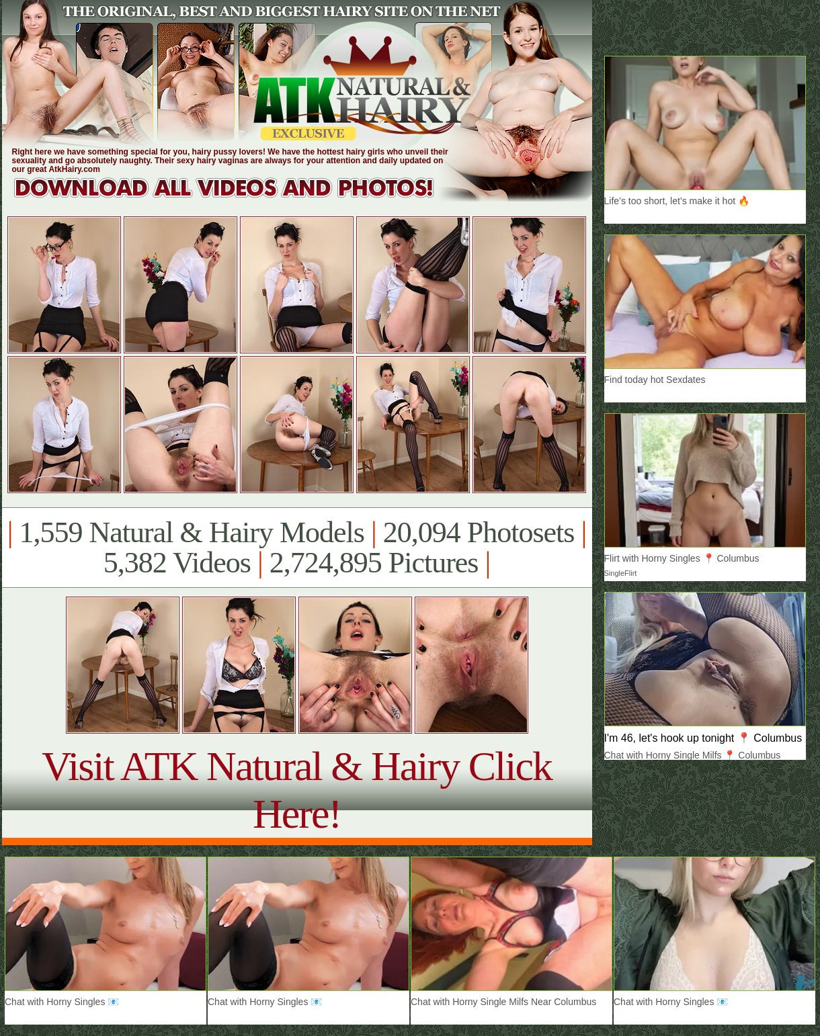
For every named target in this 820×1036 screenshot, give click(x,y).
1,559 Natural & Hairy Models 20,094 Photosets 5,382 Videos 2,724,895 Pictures (296, 547)
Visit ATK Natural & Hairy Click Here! (297, 789)
